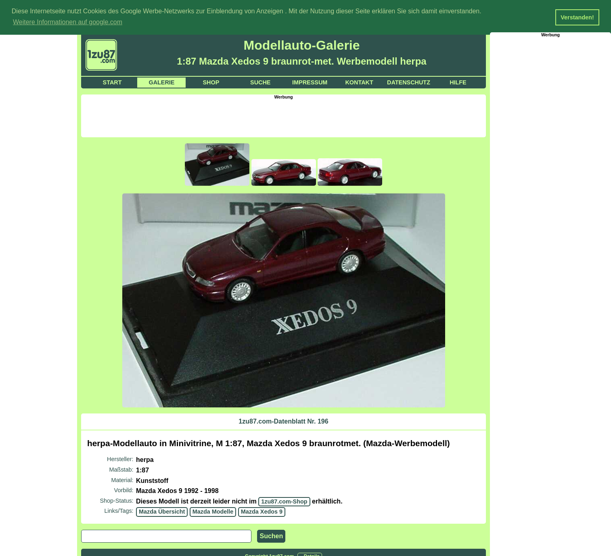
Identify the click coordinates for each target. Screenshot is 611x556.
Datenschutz (408, 82)
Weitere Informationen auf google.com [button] (67, 22)
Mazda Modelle (213, 511)
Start (112, 82)
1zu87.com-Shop (284, 501)
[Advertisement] (284, 117)
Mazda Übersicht (162, 511)
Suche (260, 82)
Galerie (161, 82)
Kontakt (359, 82)
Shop (211, 82)
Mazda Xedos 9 (261, 511)
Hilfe (458, 82)
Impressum (309, 82)
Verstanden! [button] (577, 17)
